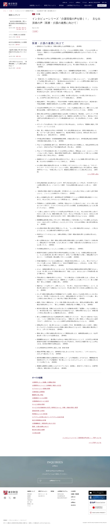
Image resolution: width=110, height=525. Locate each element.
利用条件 (5, 520)
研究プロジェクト (50, 5)
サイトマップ (23, 520)
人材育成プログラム (73, 5)
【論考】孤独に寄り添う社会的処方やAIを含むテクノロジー (18, 53)
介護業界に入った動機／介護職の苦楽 (44, 382)
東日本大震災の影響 (38, 429)
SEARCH (73, 505)
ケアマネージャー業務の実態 (41, 388)
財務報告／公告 (30, 503)
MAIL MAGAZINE (94, 2)
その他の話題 (36, 433)
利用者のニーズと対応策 (39, 414)
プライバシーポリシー (14, 520)
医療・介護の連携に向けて (40, 426)
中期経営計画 (29, 499)
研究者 (61, 5)
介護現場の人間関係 (38, 391)
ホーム (4, 10)
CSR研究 (73, 491)
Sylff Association (60, 494)
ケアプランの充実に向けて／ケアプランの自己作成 (48, 417)
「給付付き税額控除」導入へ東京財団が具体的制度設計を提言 (18, 25)
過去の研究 (88, 5)
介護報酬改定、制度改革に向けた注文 (44, 423)
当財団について (34, 5)
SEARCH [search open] (102, 5)
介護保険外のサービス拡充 (40, 401)
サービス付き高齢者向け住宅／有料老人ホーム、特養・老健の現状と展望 (55, 407)
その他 (10, 10)
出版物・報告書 (75, 494)
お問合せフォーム (55, 480)
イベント (71, 2)
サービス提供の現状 (38, 404)
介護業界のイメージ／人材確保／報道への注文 (46, 385)
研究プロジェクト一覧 (42, 494)
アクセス (84, 2)
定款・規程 (29, 501)
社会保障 (35, 31)
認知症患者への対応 (38, 410)
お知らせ (65, 2)
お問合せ (78, 2)
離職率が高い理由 (37, 395)
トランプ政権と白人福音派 (18, 35)
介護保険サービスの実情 (39, 398)
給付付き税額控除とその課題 (18, 43)
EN (106, 2)
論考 (34, 14)
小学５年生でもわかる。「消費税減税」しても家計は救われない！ (18, 64)
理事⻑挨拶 (29, 494)
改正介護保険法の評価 (39, 420)
